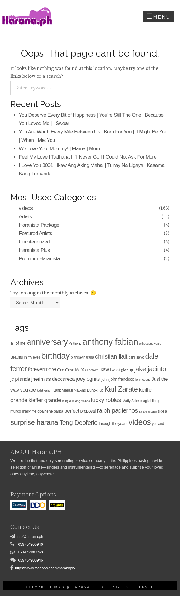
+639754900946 (29, 544)
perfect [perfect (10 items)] (71, 411)
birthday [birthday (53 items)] (55, 355)
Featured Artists (35, 233)
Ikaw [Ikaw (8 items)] (104, 369)
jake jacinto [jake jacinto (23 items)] (150, 369)
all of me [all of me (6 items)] (17, 343)
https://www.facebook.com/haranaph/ (45, 568)
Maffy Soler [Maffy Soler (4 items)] (130, 401)
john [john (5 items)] (104, 379)
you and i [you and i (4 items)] (158, 424)
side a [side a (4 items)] (162, 411)
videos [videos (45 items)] (140, 422)
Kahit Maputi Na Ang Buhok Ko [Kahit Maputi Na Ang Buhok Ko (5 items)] (77, 390)
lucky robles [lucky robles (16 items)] (106, 400)
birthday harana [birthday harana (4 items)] (82, 357)
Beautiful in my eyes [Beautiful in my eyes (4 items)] (25, 357)
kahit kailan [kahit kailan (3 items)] (44, 390)
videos (26, 208)
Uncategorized (34, 242)
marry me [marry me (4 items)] (29, 411)
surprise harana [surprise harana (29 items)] (34, 422)
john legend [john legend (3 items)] (142, 379)
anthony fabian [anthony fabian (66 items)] (110, 342)
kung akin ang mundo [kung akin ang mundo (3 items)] (76, 401)
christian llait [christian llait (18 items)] (111, 356)
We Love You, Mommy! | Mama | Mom (59, 148)
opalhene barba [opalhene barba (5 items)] (50, 411)
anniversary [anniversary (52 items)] (47, 342)
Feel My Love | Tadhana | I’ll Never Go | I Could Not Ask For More (87, 157)
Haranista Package (39, 225)
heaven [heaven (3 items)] (93, 370)
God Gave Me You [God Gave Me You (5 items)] (72, 370)
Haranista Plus (34, 250)
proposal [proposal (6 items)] (88, 411)
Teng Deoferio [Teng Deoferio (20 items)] (78, 422)
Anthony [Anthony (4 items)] (75, 343)
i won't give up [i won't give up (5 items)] (121, 370)
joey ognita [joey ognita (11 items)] (88, 379)
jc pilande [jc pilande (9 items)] (20, 379)
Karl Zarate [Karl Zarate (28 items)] (121, 389)
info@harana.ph (30, 536)
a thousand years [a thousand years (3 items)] (150, 343)
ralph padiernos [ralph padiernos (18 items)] (117, 410)
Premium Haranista (39, 258)
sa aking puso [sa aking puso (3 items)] (148, 411)
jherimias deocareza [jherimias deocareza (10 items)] (53, 379)
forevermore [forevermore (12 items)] (42, 369)
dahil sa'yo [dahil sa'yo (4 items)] (136, 357)
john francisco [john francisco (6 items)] (122, 379)
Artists (25, 216)
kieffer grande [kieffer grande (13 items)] (44, 400)
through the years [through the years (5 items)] (113, 423)
